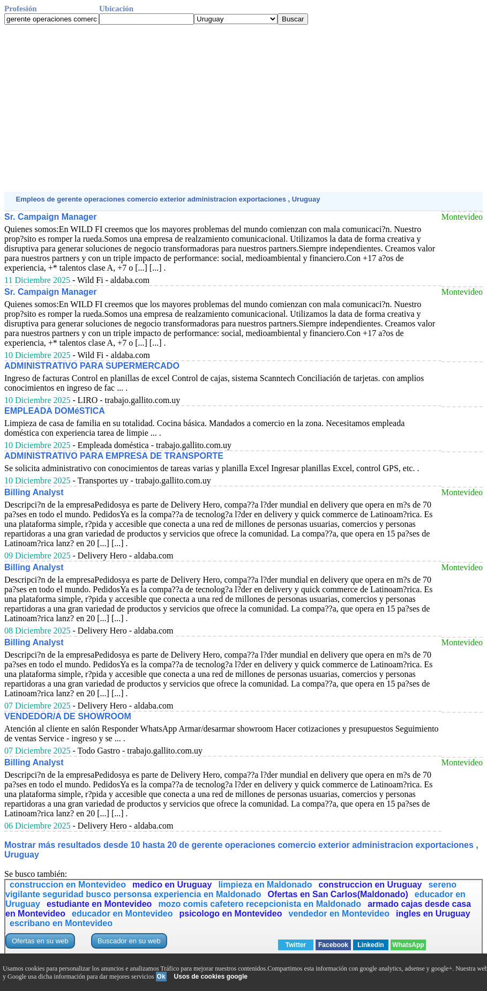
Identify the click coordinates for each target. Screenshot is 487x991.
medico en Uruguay (172, 884)
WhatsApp (408, 945)
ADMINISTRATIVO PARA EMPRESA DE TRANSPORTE (113, 455)
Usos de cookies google (211, 976)
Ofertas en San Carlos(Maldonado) (337, 894)
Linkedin (370, 945)
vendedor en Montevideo (339, 913)
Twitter (296, 945)
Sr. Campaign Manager (50, 216)
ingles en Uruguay (433, 913)
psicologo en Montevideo (230, 913)
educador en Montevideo (122, 913)
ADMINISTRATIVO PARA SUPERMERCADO (91, 365)
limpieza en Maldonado (265, 884)
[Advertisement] (243, 108)
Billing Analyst (34, 492)
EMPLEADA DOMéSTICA (54, 410)
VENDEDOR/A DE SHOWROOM (67, 716)
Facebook (333, 945)
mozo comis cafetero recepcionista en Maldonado (259, 903)
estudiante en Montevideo (99, 903)
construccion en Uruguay (370, 884)
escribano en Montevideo (61, 923)
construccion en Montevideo (68, 884)
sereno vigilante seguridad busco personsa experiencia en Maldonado (230, 889)
